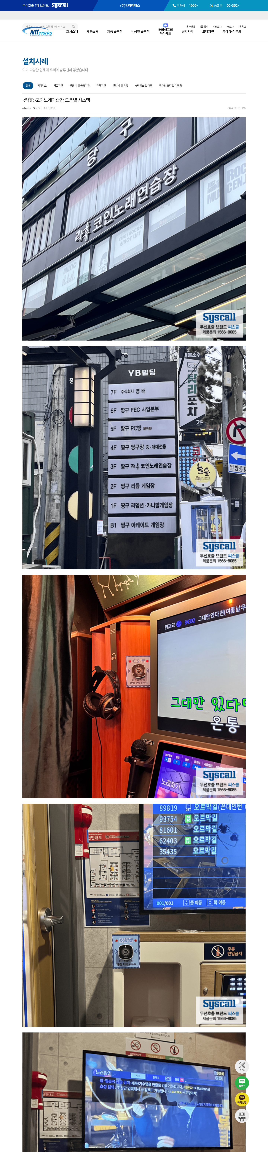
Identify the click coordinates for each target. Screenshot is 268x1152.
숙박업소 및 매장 (143, 85)
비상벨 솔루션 (140, 32)
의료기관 (58, 85)
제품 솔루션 (114, 32)
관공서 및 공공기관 (80, 85)
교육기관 (101, 85)
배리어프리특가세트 (165, 31)
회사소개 (72, 32)
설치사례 (187, 32)
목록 (242, 1056)
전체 (28, 85)
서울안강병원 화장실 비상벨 (47, 1075)
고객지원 (208, 32)
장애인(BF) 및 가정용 (170, 85)
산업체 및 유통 (120, 85)
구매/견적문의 (232, 32)
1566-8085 (194, 1124)
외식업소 (42, 85)
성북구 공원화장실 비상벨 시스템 (49, 1067)
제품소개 (92, 32)
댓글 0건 (37, 108)
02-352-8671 (229, 1124)
